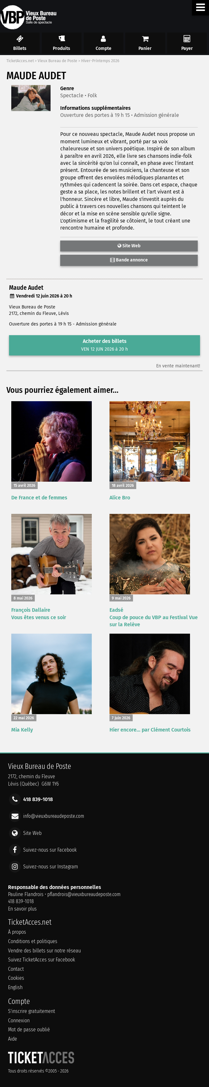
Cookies (16, 978)
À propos (17, 932)
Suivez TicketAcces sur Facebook (41, 960)
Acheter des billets (104, 345)
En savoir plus (22, 909)
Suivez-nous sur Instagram (50, 867)
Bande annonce (129, 260)
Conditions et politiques (32, 941)
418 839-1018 (21, 901)
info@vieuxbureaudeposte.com (53, 816)
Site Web (129, 246)
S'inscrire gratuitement (31, 1011)
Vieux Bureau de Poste (57, 61)
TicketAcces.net (20, 61)
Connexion (19, 1020)
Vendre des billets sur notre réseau (44, 951)
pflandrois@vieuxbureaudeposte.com (83, 894)
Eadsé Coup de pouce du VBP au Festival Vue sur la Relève (153, 617)
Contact (16, 969)
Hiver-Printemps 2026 (100, 61)
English (15, 987)
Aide (12, 1039)
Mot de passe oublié (29, 1029)
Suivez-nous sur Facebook (50, 849)
